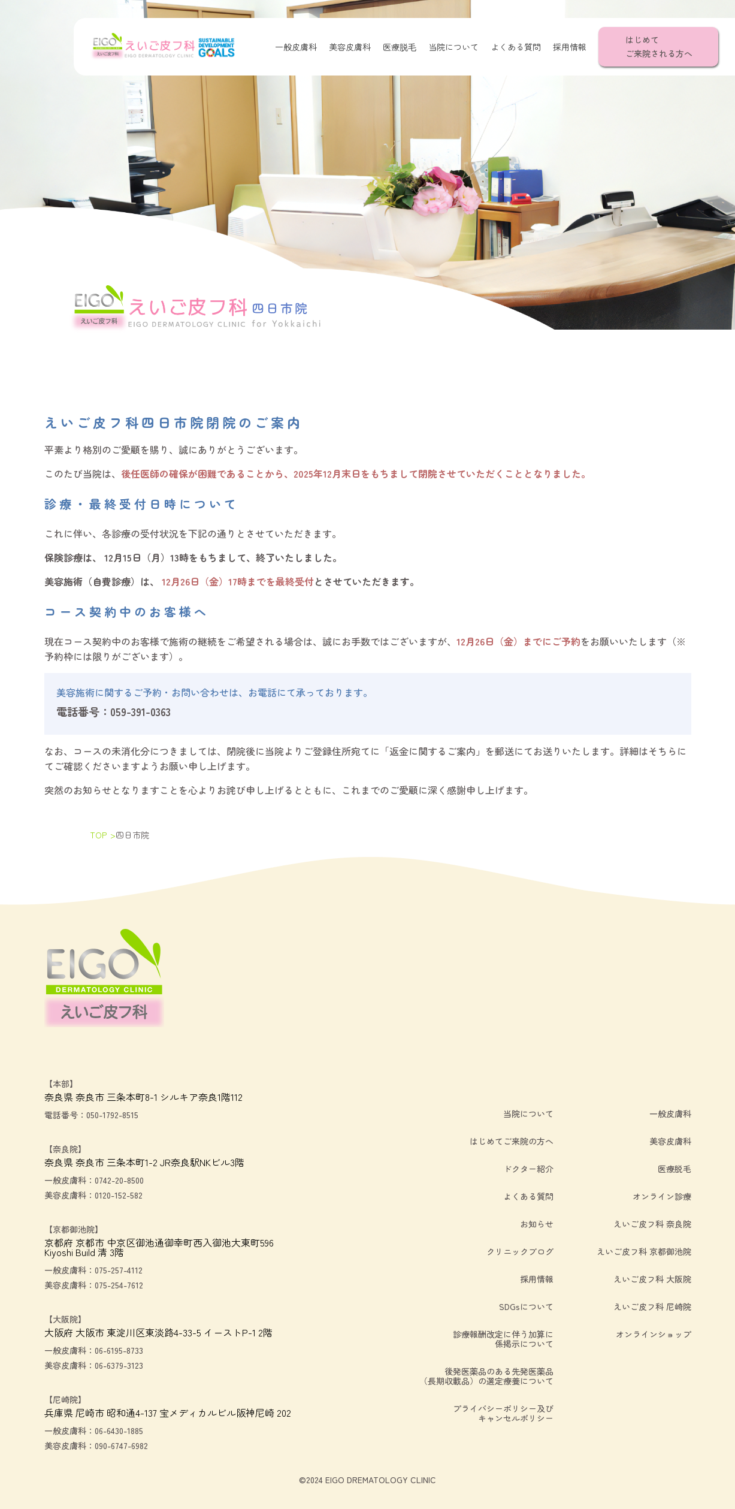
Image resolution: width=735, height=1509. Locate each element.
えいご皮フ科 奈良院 (652, 1224)
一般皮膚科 (296, 47)
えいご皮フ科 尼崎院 (652, 1306)
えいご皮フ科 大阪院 (652, 1279)
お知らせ (536, 1224)
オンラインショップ (653, 1334)
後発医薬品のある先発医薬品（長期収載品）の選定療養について (486, 1376)
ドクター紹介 (528, 1169)
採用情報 (569, 47)
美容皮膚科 (350, 47)
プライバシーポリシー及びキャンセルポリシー (503, 1413)
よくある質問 (516, 47)
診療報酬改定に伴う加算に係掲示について (503, 1339)
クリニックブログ (519, 1251)
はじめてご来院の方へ (511, 1141)
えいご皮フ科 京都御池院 (644, 1251)
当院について (453, 47)
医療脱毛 (399, 47)
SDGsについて (526, 1306)
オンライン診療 (662, 1196)
